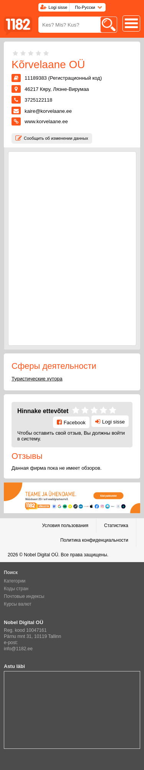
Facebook (75, 422)
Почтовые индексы (24, 596)
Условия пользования (65, 525)
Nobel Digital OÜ (41, 554)
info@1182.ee (18, 648)
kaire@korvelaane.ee (48, 111)
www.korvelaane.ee (46, 121)
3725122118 (38, 100)
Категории (14, 581)
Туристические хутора (37, 379)
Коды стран (16, 588)
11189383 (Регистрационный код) (63, 78)
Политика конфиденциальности (94, 540)
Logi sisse (57, 7)
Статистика (116, 525)
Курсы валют (17, 604)
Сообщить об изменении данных (56, 138)
